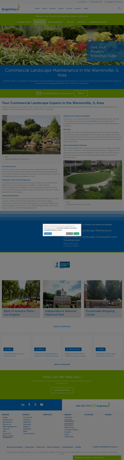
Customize (48, 233)
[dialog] (62, 230)
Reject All (69, 233)
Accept (76, 233)
